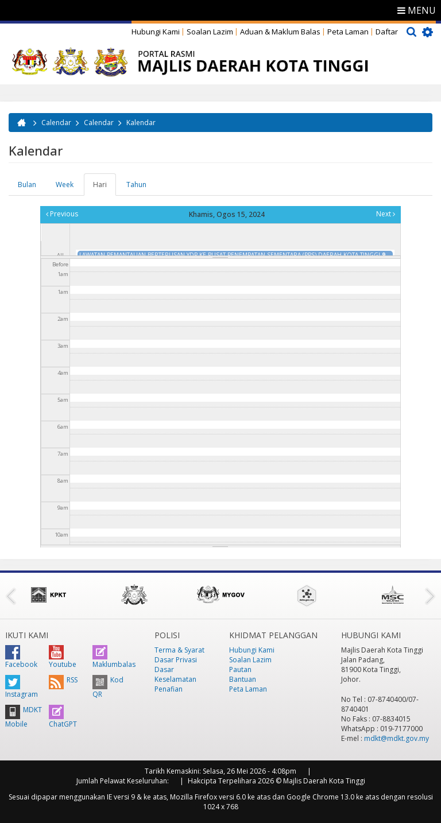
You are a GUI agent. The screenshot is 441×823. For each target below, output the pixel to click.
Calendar (56, 122)
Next (385, 214)
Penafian (168, 689)
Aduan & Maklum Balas (280, 31)
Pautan (240, 669)
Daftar (387, 31)
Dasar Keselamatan (175, 674)
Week (65, 184)
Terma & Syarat (179, 650)
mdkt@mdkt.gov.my (396, 738)
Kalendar (141, 122)
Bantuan (242, 679)
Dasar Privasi (175, 660)
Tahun (136, 184)
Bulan (27, 184)
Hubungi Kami (155, 31)
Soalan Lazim (210, 31)
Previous (62, 214)
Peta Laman (348, 31)
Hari (104, 188)
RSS (63, 680)
